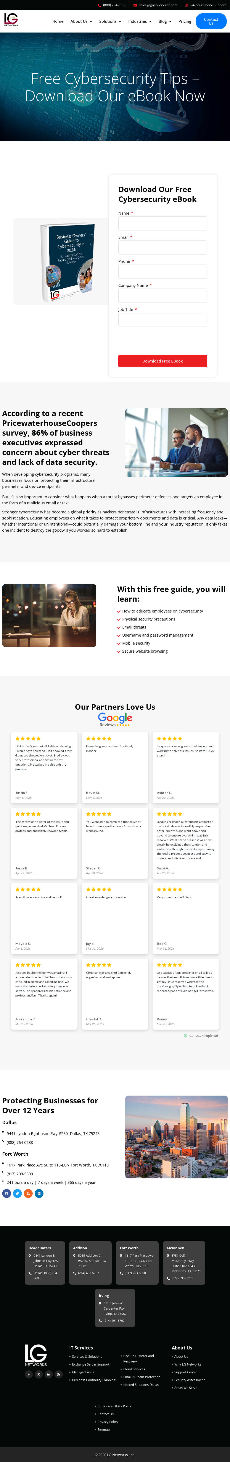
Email (124, 237)
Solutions (110, 21)
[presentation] (151, 338)
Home (57, 21)
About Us (81, 21)
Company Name (133, 285)
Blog (165, 21)
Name (124, 213)
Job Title (126, 309)
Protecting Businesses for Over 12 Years (50, 1105)
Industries (139, 21)
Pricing (185, 21)
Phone (124, 261)
